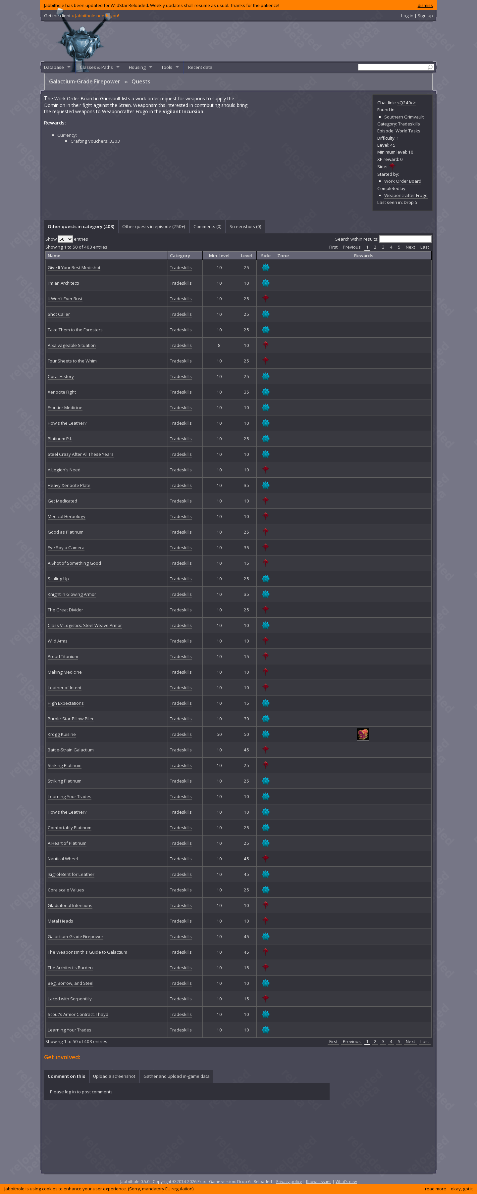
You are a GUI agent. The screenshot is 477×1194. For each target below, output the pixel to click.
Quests (141, 81)
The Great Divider (65, 610)
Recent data (200, 67)
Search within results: (383, 239)
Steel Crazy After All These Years (81, 454)
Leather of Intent (64, 688)
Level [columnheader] (246, 256)
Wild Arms (58, 641)
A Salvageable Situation (72, 345)
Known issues (318, 1181)
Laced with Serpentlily (70, 999)
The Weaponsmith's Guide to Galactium (87, 952)
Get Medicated (62, 501)
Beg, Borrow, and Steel (70, 983)
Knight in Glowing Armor (72, 594)
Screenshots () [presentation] (245, 226)
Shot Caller (59, 314)
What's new (346, 1181)
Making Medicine (65, 672)
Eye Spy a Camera (66, 547)
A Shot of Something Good (74, 563)
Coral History (61, 376)
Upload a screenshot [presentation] (114, 1076)
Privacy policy (289, 1181)
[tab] (81, 226)
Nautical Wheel (63, 859)
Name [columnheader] (54, 256)
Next (410, 247)
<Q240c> (406, 103)
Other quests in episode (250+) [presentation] (153, 226)
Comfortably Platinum (69, 828)
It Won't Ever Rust (65, 299)
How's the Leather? (67, 423)
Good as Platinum (65, 532)
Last (424, 247)
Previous (352, 247)
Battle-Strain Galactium (71, 750)
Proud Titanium (63, 656)
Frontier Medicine (65, 407)
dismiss (425, 5)
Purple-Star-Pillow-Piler (71, 719)
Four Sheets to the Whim (72, 361)
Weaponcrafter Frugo (406, 195)
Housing (137, 67)
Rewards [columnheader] (363, 256)
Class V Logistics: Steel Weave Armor (85, 625)
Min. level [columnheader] (219, 256)
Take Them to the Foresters (75, 330)
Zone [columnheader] (283, 256)
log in (70, 1092)
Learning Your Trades (69, 796)
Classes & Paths (96, 67)
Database (54, 67)
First (333, 247)
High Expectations (66, 703)
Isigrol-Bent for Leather (71, 874)
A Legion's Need (64, 470)
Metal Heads (60, 921)
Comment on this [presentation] (66, 1076)
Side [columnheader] (266, 256)
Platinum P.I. (60, 439)
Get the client (81, 16)
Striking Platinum (64, 765)
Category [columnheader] (180, 256)
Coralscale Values (66, 890)
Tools (166, 67)
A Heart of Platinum (67, 843)
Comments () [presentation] (207, 226)
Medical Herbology (66, 516)
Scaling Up (58, 579)
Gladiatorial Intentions (70, 905)
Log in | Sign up (417, 16)
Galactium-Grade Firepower (75, 936)
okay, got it (462, 1189)
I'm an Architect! (63, 283)
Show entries (66, 239)
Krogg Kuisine (62, 734)
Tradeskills (181, 267)
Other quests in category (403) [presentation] (81, 226)
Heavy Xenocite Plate (69, 485)
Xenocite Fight (62, 392)
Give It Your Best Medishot (74, 267)
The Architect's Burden (70, 968)
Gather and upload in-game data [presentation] (176, 1076)
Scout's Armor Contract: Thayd (78, 1014)
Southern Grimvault (404, 117)
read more (435, 1189)
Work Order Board (402, 181)
